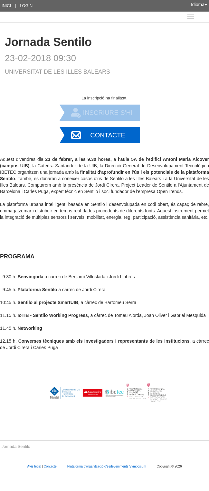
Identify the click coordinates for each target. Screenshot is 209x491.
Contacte (107, 135)
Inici (6, 5)
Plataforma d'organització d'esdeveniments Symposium (107, 466)
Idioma (199, 4)
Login (26, 5)
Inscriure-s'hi (108, 112)
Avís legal (34, 466)
